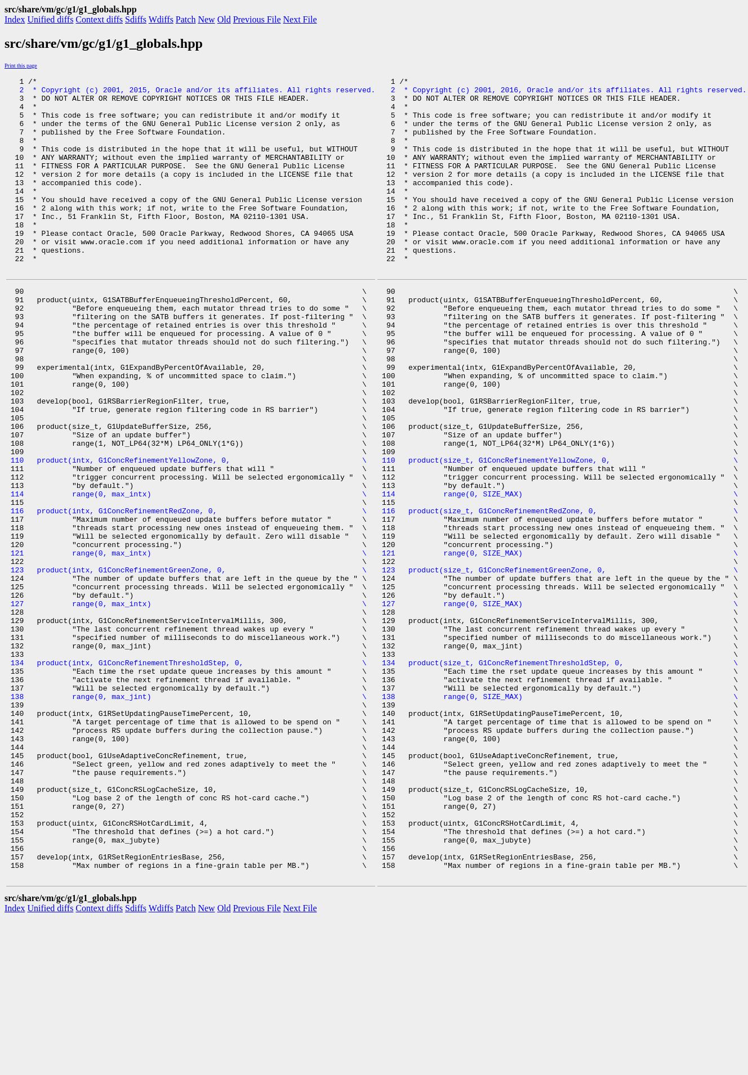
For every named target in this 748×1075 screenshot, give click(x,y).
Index (15, 19)
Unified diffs (50, 19)
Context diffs (99, 19)
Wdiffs (161, 19)
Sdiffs (135, 19)
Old (224, 19)
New (206, 19)
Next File (300, 19)
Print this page (21, 65)
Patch (186, 19)
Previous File (257, 19)
